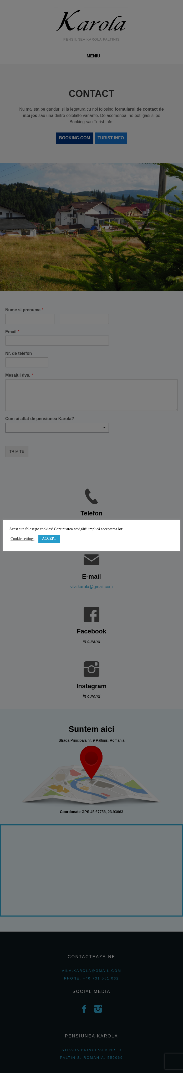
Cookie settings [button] (22, 538)
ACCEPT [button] (49, 538)
